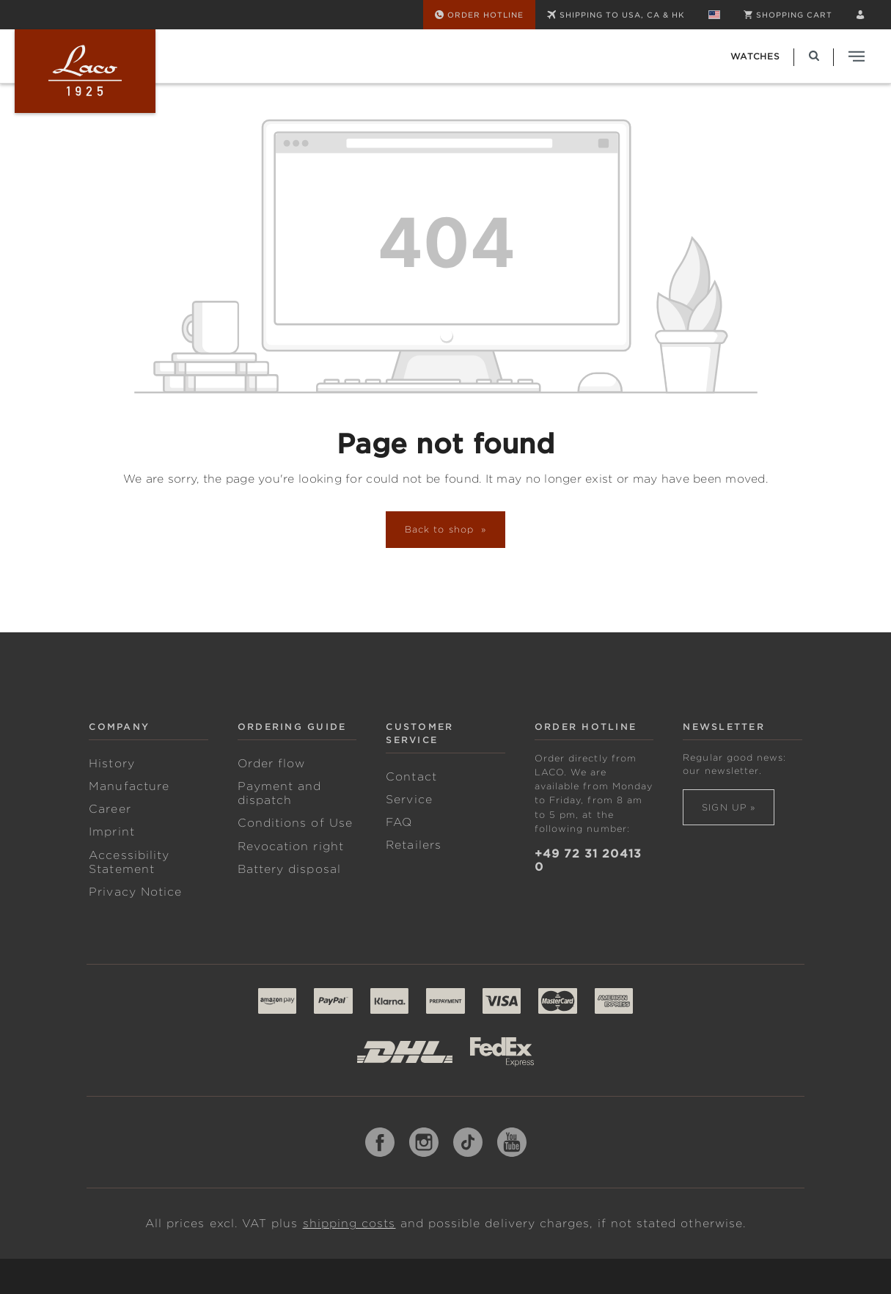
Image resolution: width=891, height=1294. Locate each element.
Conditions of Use (295, 823)
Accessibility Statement (129, 862)
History (111, 763)
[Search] (814, 56)
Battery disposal (289, 869)
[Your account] (860, 14)
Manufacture (129, 786)
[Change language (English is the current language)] (714, 14)
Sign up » (728, 807)
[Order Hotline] (479, 14)
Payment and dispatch (280, 793)
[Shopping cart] (788, 14)
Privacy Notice (135, 892)
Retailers (413, 845)
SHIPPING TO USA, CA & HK (616, 14)
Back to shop (441, 529)
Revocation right (291, 846)
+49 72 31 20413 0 (588, 860)
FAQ (399, 822)
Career (110, 809)
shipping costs (349, 1223)
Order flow (272, 763)
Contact (411, 776)
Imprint (111, 831)
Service (409, 799)
